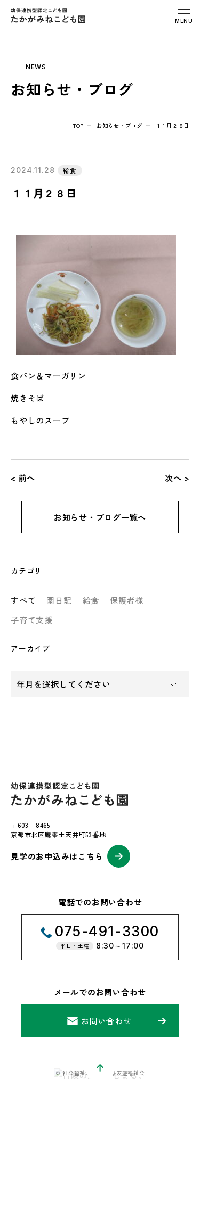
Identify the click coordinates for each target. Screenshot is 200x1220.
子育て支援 (32, 619)
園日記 (58, 600)
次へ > (177, 477)
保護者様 (126, 600)
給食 (91, 600)
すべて (23, 600)
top (78, 125)
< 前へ (23, 477)
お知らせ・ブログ (119, 125)
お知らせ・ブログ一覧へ (100, 517)
